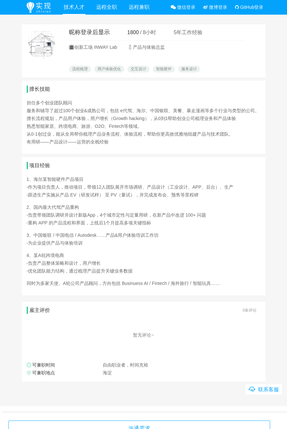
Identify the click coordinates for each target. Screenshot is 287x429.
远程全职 (107, 7)
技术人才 (75, 7)
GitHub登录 (249, 7)
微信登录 (183, 7)
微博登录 (215, 7)
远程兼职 (140, 7)
